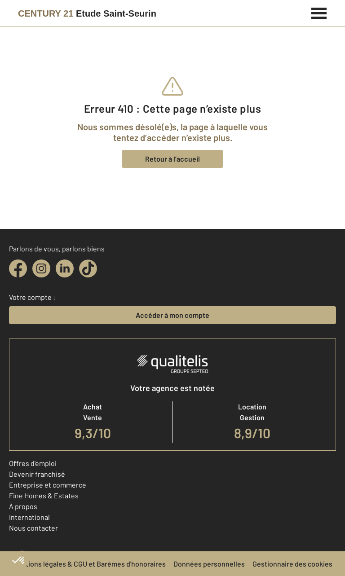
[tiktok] (88, 268)
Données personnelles (209, 563)
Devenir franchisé (37, 474)
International (29, 517)
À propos (23, 506)
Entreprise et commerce (47, 484)
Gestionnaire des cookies (292, 563)
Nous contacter (33, 527)
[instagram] (41, 268)
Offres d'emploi (33, 463)
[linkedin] (65, 268)
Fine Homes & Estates (44, 495)
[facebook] (18, 268)
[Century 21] (87, 13)
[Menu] (319, 12)
